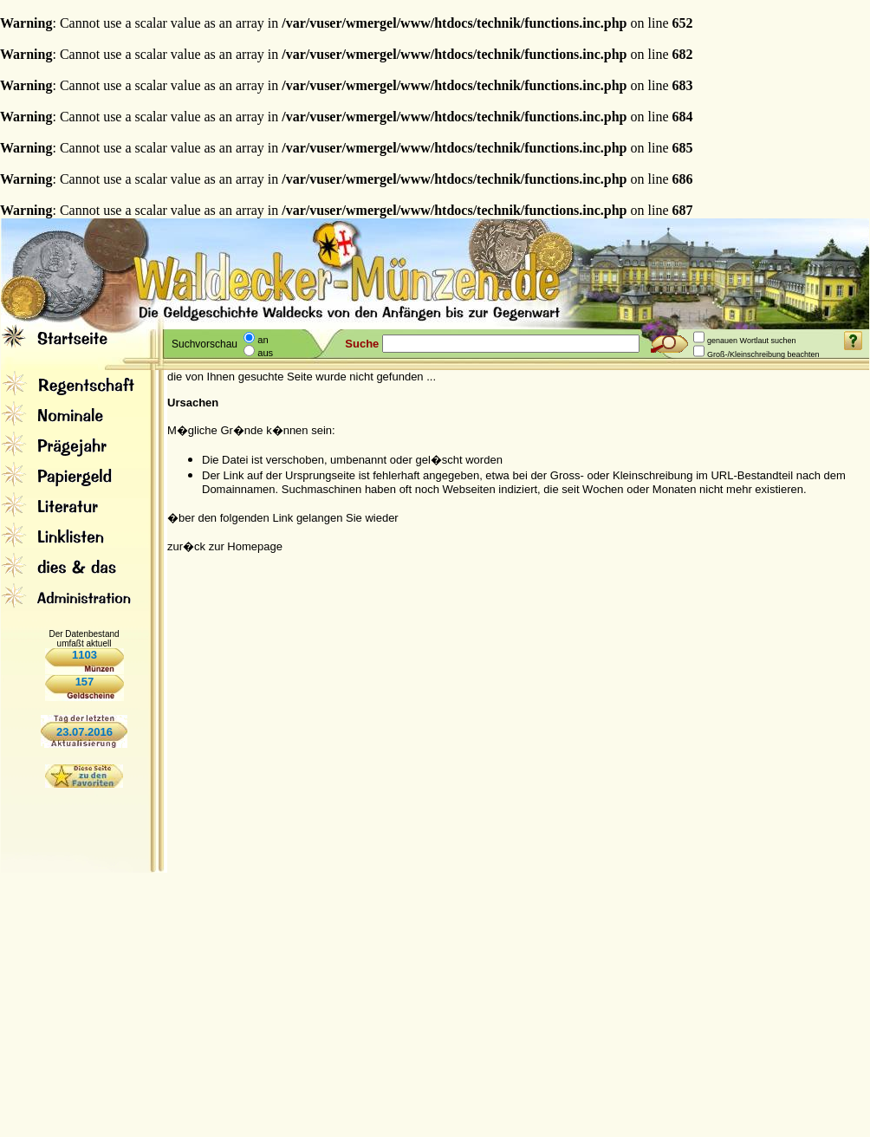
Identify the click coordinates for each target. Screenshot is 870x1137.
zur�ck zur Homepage (224, 546)
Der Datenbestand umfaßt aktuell (84, 638)
